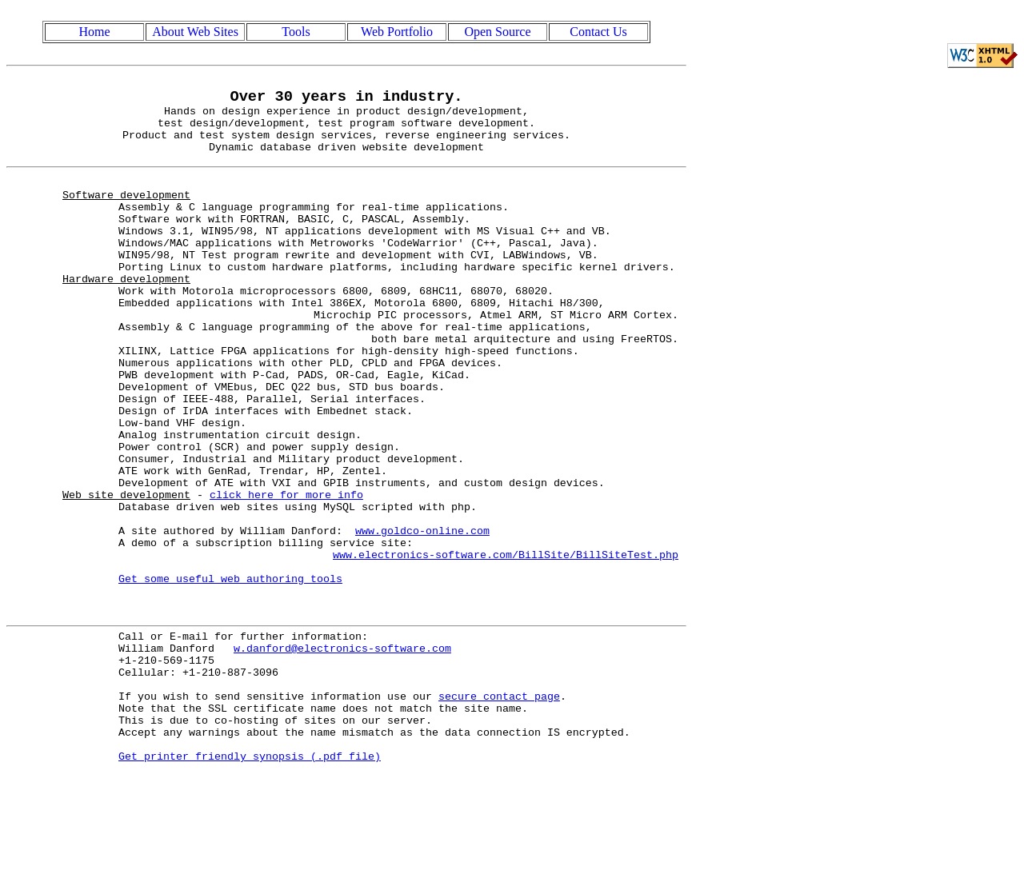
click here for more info (286, 568)
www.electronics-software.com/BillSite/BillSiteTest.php (505, 640)
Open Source (497, 31)
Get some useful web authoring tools (230, 669)
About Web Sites (195, 31)
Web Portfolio (397, 31)
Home (94, 31)
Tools (296, 31)
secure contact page (499, 808)
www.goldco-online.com (422, 612)
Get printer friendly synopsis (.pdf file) (249, 880)
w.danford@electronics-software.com (342, 751)
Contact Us (598, 31)
